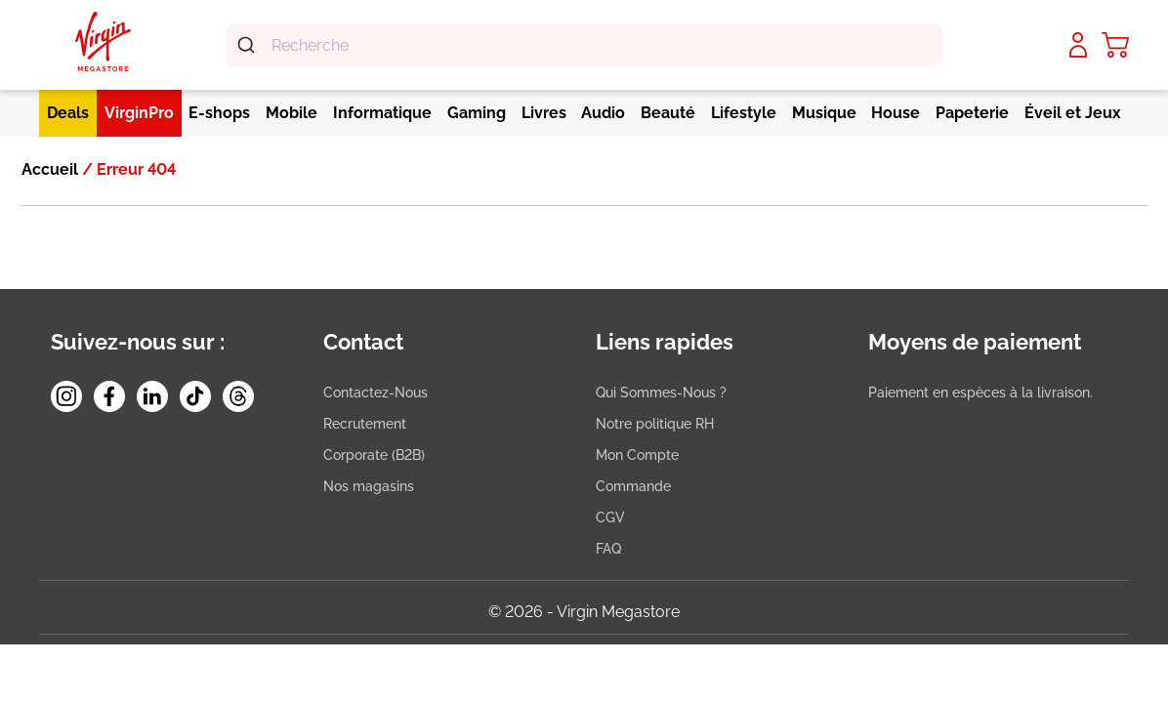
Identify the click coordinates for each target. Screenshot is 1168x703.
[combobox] (583, 44)
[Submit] (248, 44)
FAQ (608, 549)
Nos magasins (368, 486)
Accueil (49, 169)
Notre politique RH (655, 424)
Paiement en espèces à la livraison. (980, 392)
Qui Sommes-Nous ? (661, 392)
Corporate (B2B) (374, 455)
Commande (633, 486)
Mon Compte (637, 455)
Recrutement (364, 424)
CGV (610, 517)
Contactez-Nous (375, 392)
